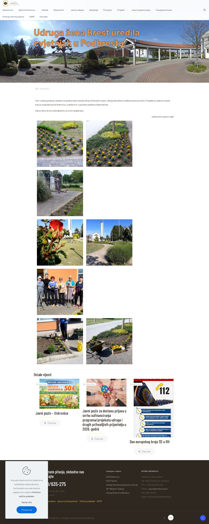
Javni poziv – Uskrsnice (51, 413)
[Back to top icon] (171, 517)
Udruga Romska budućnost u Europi (122, 484)
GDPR (99, 501)
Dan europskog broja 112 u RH (150, 441)
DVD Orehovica (112, 476)
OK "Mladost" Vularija (115, 488)
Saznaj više (27, 502)
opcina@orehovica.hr (158, 488)
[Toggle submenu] (37, 10)
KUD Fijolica (111, 480)
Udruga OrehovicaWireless (117, 492)
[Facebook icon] (164, 518)
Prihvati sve (26, 510)
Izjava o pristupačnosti (67, 501)
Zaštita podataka (87, 501)
